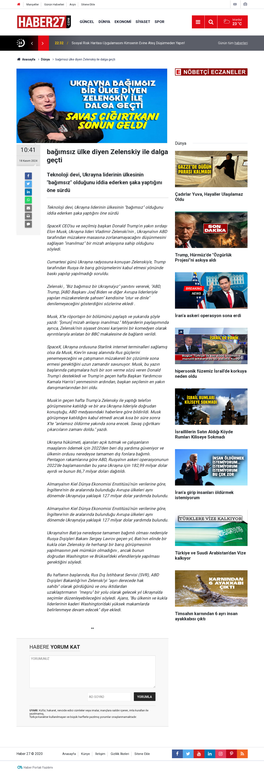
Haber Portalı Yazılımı (38, 767)
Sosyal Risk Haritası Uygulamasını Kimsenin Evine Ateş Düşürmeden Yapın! (128, 43)
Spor (159, 22)
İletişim (100, 754)
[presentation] (32, 43)
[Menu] (198, 22)
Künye (85, 754)
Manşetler (32, 4)
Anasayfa (69, 754)
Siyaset (143, 22)
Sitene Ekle (88, 4)
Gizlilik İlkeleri (120, 754)
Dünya (104, 22)
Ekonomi (123, 22)
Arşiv (73, 4)
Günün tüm (233, 43)
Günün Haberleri (54, 4)
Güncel (87, 22)
